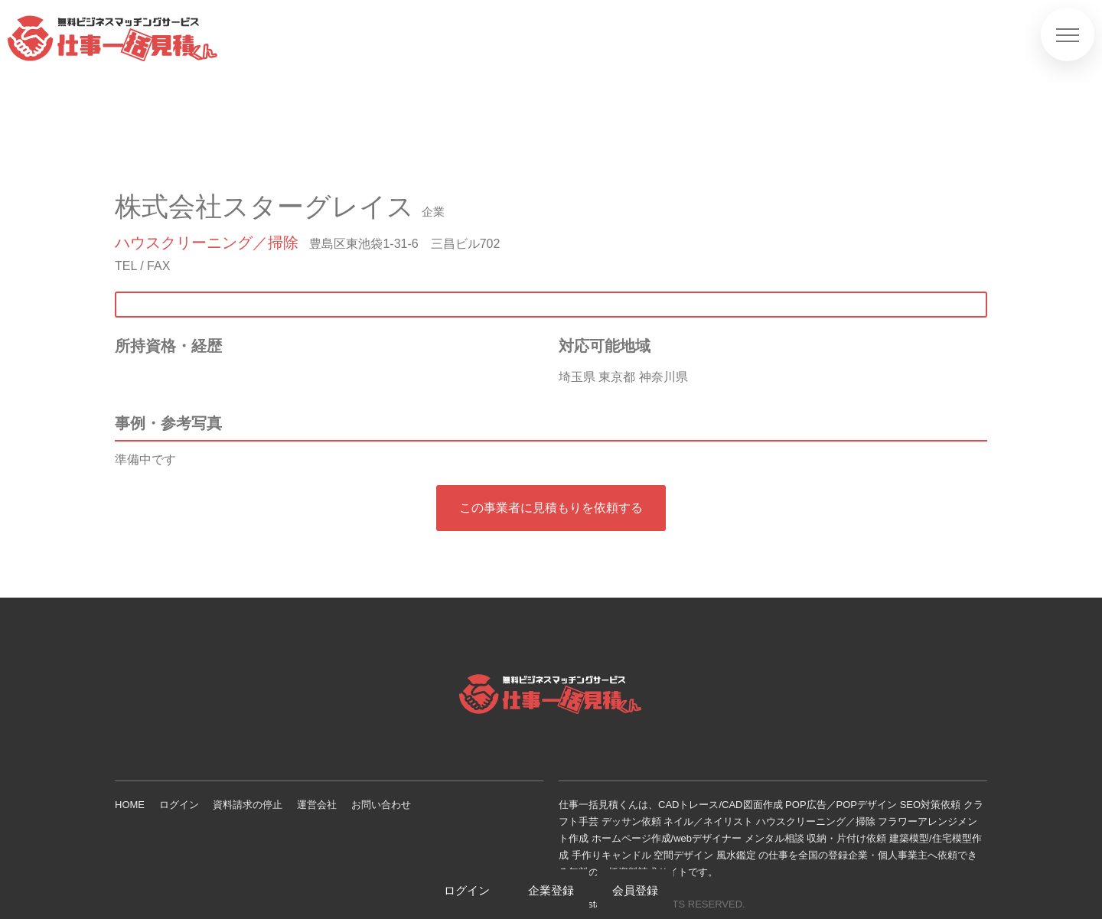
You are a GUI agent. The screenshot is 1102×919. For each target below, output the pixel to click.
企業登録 (551, 890)
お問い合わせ (381, 804)
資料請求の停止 (247, 804)
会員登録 (635, 890)
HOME (130, 804)
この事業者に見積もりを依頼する (551, 507)
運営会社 (317, 804)
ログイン (179, 804)
